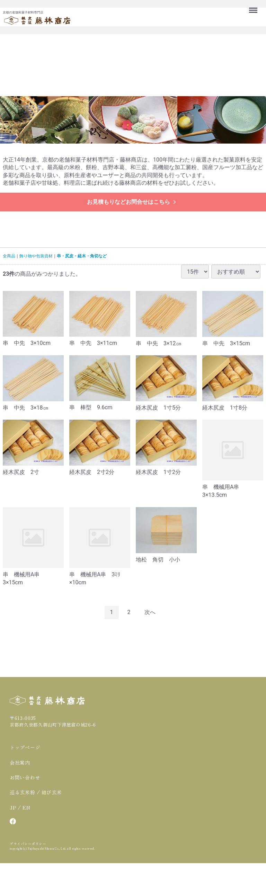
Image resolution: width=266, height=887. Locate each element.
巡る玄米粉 (22, 792)
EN (26, 807)
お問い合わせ (25, 777)
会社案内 (20, 762)
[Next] (150, 612)
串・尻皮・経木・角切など (82, 256)
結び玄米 (52, 792)
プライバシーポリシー (28, 843)
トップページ (25, 747)
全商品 (9, 256)
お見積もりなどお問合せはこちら (132, 202)
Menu (254, 7)
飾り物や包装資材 (36, 256)
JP (13, 807)
